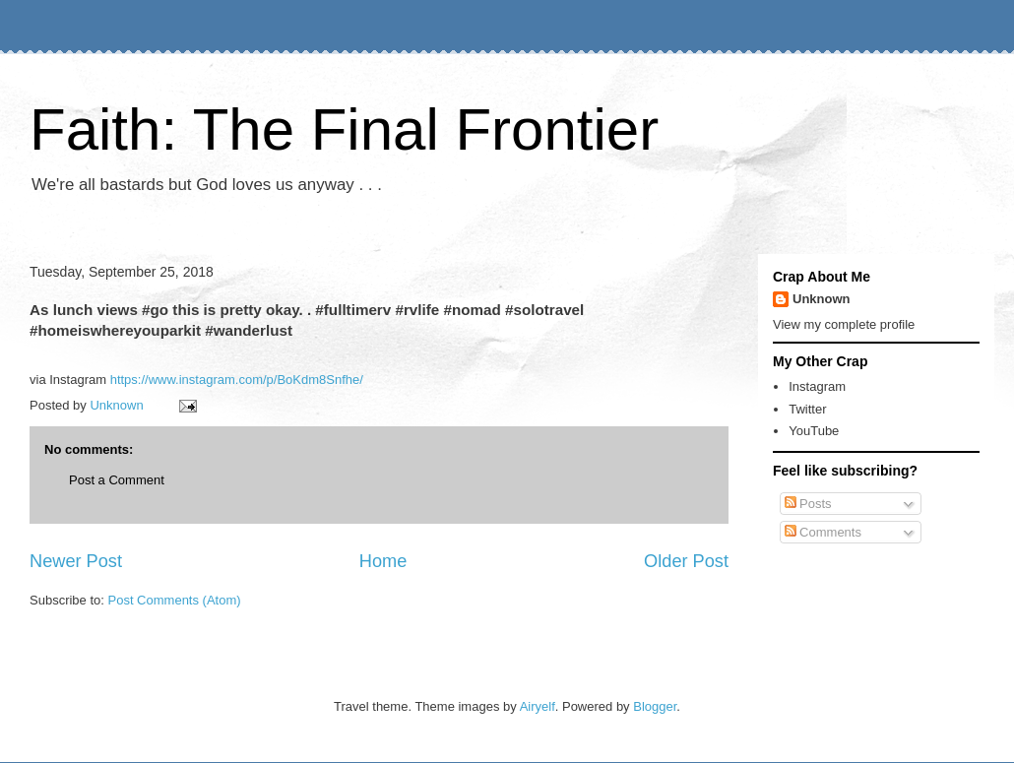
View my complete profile (844, 324)
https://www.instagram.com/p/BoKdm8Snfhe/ (236, 379)
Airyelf (537, 706)
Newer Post (76, 561)
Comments (823, 532)
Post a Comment (116, 480)
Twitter (807, 409)
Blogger (654, 706)
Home (383, 561)
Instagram (817, 386)
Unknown (821, 298)
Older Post (686, 561)
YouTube (814, 430)
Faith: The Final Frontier (344, 129)
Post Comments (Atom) (174, 600)
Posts (808, 503)
